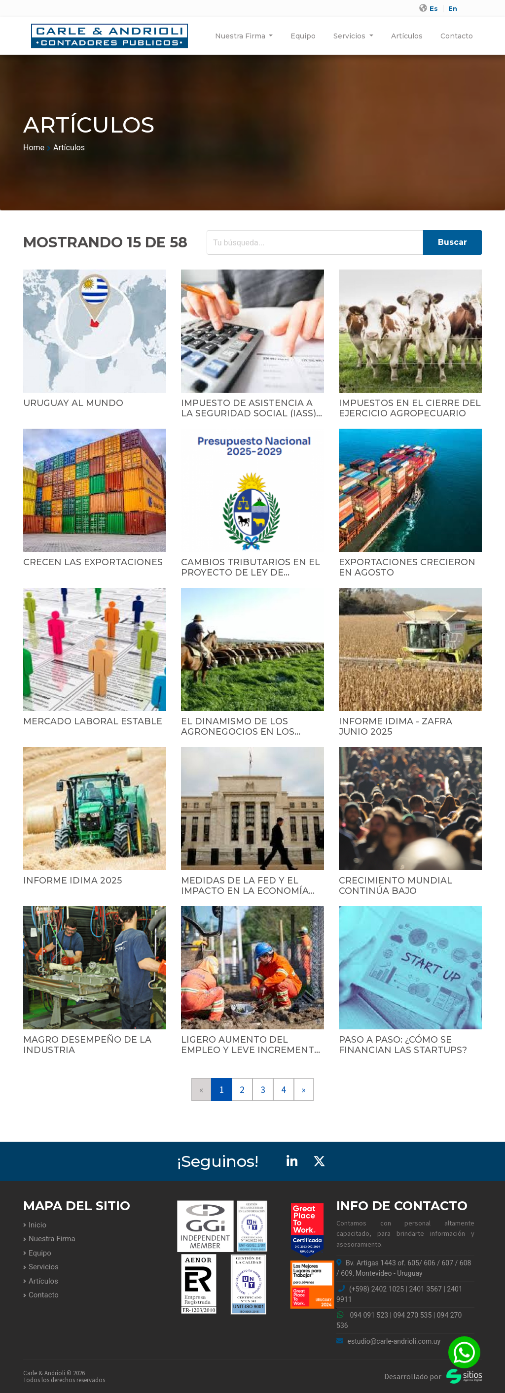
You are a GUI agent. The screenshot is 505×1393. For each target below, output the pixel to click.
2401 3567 (425, 1289)
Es (434, 8)
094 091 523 (369, 1315)
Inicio (37, 1225)
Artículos (407, 36)
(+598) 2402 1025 (376, 1289)
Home (33, 147)
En (452, 8)
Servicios (350, 36)
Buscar (452, 242)
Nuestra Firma (241, 36)
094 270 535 (413, 1315)
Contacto (456, 36)
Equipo (303, 36)
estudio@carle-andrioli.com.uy (388, 1341)
